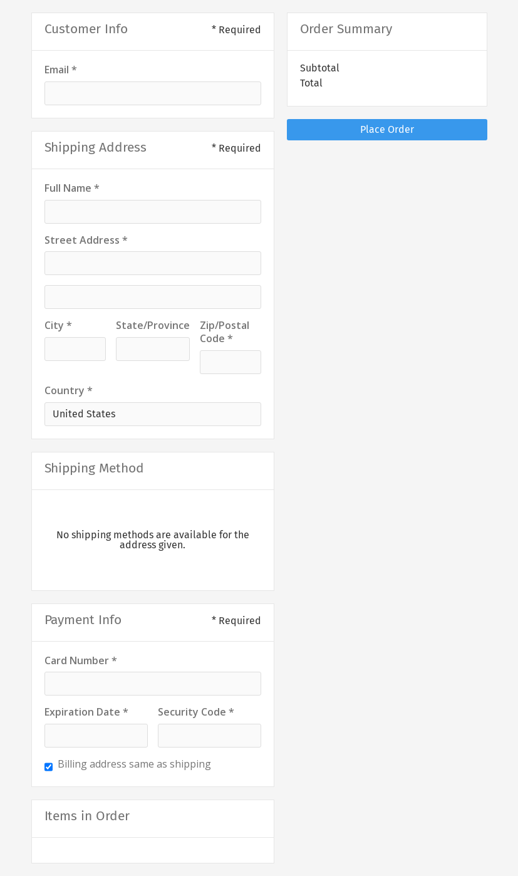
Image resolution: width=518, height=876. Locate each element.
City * (58, 325)
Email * (60, 69)
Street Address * (86, 240)
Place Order (387, 129)
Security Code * (196, 712)
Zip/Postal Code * (224, 332)
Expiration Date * (86, 712)
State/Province (153, 325)
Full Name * (72, 188)
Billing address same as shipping (134, 764)
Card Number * (80, 660)
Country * (68, 390)
